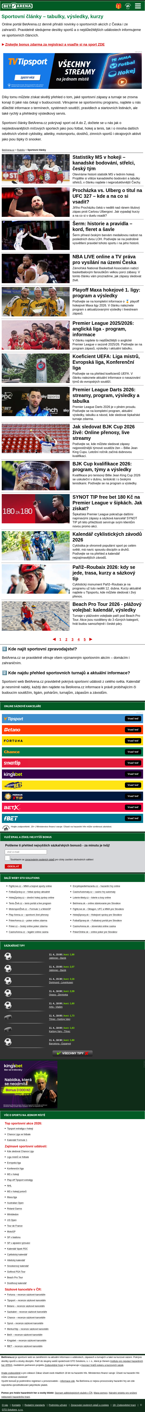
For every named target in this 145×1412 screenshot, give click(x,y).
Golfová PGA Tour (16, 1271)
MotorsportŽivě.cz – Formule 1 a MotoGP (30, 778)
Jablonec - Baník (57, 958)
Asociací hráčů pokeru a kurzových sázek (102, 1365)
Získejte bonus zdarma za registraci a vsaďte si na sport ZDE (55, 44)
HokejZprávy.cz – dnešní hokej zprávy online (31, 766)
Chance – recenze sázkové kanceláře (26, 1317)
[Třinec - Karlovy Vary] (25, 1017)
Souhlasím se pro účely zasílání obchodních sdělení (52, 728)
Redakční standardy (34, 1405)
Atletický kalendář (16, 1260)
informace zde (67, 1381)
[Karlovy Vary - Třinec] (25, 1029)
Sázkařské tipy (14, 945)
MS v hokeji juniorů (16, 1191)
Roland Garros (14, 1208)
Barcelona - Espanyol (60, 1043)
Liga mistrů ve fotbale (18, 1157)
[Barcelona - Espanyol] (25, 1042)
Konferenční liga (15, 1168)
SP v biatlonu (14, 1237)
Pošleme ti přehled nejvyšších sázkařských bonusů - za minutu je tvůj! (57, 714)
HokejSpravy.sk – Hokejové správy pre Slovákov (97, 784)
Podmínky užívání (58, 1405)
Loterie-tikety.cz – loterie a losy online (92, 766)
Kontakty (16, 1405)
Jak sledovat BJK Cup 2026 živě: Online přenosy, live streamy (103, 432)
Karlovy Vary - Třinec (59, 1031)
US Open (11, 1220)
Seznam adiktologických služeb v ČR (73, 1393)
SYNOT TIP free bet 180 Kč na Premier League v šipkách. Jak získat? (107, 502)
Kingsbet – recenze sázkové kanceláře (26, 1340)
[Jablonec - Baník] (25, 956)
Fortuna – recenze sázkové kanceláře (26, 1294)
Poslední (91, 639)
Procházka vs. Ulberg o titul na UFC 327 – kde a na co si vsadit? (107, 196)
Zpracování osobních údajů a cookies (90, 1405)
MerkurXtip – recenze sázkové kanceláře (28, 1329)
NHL (9, 1185)
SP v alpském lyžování (18, 1243)
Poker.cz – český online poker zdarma (28, 795)
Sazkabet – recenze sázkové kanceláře (27, 1312)
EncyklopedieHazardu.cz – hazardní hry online (96, 755)
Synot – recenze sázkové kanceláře (25, 1323)
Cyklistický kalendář (17, 1254)
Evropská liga (14, 1163)
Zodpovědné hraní (54, 1365)
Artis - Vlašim (56, 1007)
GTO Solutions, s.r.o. (12, 1409)
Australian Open (15, 1203)
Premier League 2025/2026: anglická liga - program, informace (103, 328)
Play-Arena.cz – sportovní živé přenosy (29, 784)
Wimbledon (13, 1214)
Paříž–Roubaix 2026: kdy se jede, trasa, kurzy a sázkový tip (103, 572)
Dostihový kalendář (17, 1283)
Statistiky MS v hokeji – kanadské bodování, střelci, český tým (103, 162)
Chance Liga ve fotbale (19, 1134)
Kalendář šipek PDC (17, 1248)
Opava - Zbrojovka (58, 994)
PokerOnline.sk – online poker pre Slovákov (95, 801)
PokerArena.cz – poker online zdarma (28, 789)
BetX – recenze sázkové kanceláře (24, 1334)
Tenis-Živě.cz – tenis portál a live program (30, 772)
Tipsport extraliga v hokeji (20, 1128)
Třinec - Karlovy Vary (59, 1019)
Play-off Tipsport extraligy (20, 1180)
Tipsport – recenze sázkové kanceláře (26, 1300)
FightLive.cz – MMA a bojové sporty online (30, 755)
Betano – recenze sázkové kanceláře (26, 1306)
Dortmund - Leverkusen (61, 982)
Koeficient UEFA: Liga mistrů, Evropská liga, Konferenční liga (106, 362)
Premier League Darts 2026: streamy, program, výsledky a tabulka (105, 395)
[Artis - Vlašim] (25, 1005)
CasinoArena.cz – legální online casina (28, 801)
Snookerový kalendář (18, 1266)
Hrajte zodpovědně (11, 1373)
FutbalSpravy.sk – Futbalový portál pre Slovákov (97, 789)
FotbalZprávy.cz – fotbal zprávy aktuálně (29, 761)
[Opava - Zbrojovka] (25, 993)
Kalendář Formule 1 (17, 1140)
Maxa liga (12, 1197)
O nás (5, 1405)
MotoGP (11, 1231)
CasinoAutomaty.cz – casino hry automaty (94, 761)
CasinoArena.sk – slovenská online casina (94, 795)
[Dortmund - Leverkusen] (25, 981)
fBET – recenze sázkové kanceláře (24, 1346)
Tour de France (15, 1226)
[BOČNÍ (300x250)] (28, 1107)
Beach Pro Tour (15, 1277)
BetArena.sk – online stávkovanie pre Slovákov (97, 772)
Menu (138, 5)
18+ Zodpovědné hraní (124, 1405)
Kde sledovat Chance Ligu (20, 1151)
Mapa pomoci (101, 1393)
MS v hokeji (13, 1174)
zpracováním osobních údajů (39, 728)
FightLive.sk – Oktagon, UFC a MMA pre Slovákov (98, 778)
